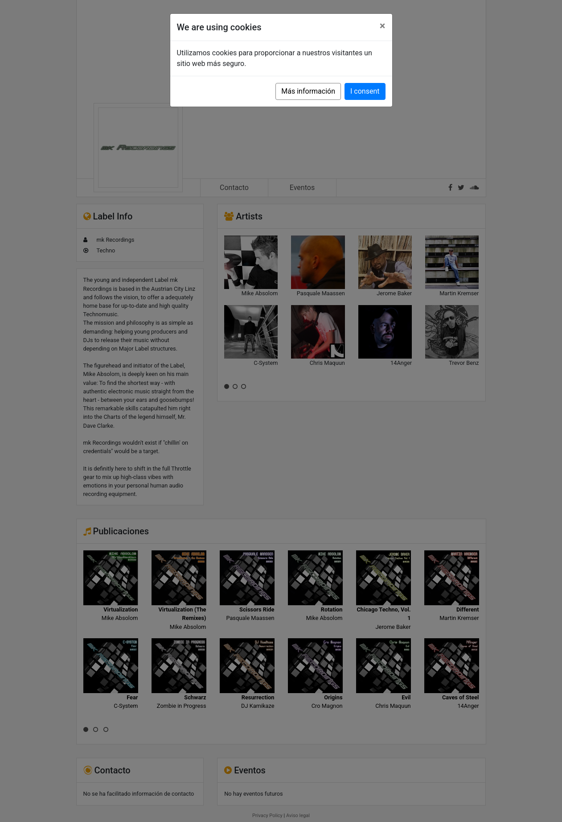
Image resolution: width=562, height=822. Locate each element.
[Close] (382, 26)
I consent (364, 91)
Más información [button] (308, 91)
